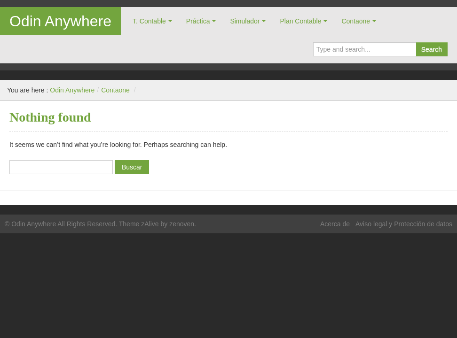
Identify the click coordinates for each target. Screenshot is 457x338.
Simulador (245, 21)
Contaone (355, 21)
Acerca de (335, 224)
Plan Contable (300, 21)
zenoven (181, 224)
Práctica (198, 21)
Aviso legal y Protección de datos (403, 224)
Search (431, 49)
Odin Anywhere (60, 21)
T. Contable (149, 21)
